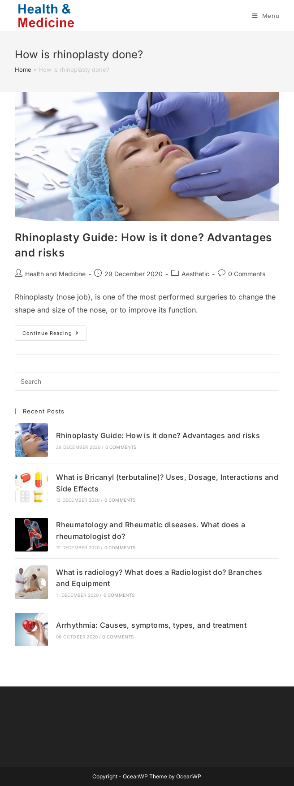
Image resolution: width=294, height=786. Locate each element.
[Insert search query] (147, 382)
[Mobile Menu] (266, 15)
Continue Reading (54, 335)
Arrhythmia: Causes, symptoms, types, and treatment (151, 625)
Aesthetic (195, 274)
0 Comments (246, 274)
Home (23, 69)
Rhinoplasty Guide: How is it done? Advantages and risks (158, 435)
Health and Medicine (55, 274)
